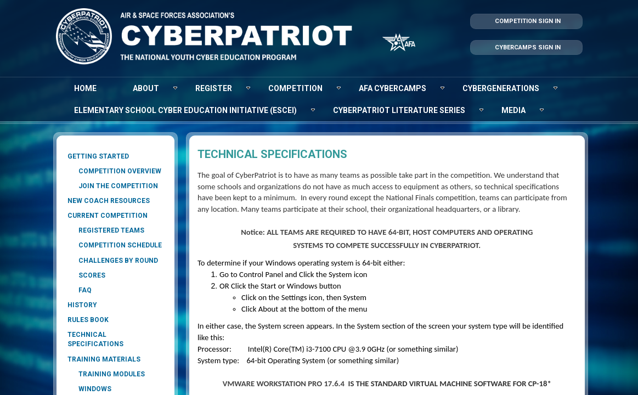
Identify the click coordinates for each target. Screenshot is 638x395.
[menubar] (319, 99)
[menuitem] (85, 88)
